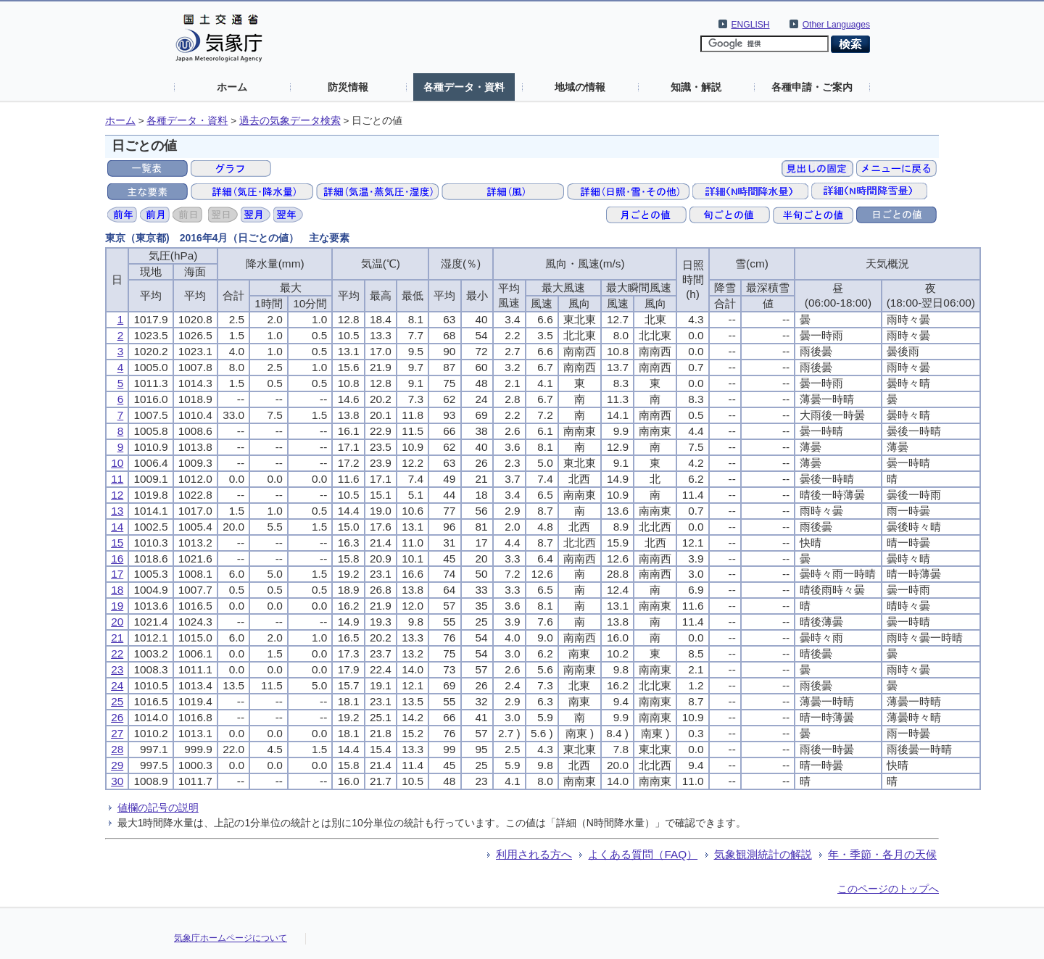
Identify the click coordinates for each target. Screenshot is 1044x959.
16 (117, 558)
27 (117, 733)
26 (117, 717)
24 (117, 685)
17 (117, 574)
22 (117, 653)
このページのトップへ (888, 888)
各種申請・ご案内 (812, 87)
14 (117, 526)
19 (117, 605)
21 (117, 637)
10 (117, 463)
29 (117, 765)
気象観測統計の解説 (763, 854)
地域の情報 (580, 87)
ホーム (232, 87)
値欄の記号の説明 (158, 807)
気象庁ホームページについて (230, 938)
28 (117, 749)
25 (117, 701)
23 (117, 669)
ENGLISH (751, 25)
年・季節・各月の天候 (882, 854)
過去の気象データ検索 (290, 120)
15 (117, 542)
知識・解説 (696, 87)
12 (117, 495)
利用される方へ (534, 854)
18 (117, 590)
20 (117, 621)
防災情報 (348, 87)
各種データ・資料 (464, 87)
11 (117, 479)
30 (117, 781)
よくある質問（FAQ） (642, 854)
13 (117, 511)
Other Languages (836, 25)
